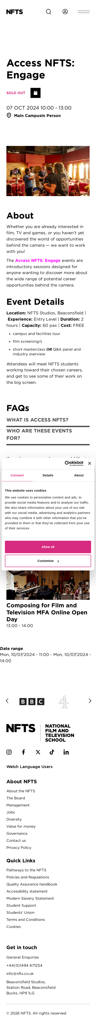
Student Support (21, 905)
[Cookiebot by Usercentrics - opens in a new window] (64, 463)
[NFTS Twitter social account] (38, 753)
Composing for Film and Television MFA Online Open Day (48, 589)
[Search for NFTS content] (48, 12)
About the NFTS (21, 791)
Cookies (13, 926)
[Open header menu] (84, 11)
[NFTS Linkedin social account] (66, 753)
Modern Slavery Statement (30, 898)
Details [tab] (48, 475)
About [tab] (79, 475)
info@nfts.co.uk (20, 973)
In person (51, 115)
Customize (48, 561)
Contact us (16, 840)
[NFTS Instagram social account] (9, 753)
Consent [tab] (17, 475)
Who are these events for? (39, 434)
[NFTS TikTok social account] (52, 753)
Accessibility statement (27, 891)
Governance (17, 833)
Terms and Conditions (26, 919)
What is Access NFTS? (37, 419)
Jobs (10, 812)
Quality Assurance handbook (33, 884)
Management (18, 805)
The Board (15, 798)
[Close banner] (89, 463)
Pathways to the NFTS (26, 870)
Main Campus (28, 115)
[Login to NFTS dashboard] (65, 11)
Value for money (21, 826)
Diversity (14, 819)
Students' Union (21, 912)
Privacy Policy (19, 847)
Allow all (48, 547)
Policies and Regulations (28, 877)
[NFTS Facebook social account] (23, 753)
